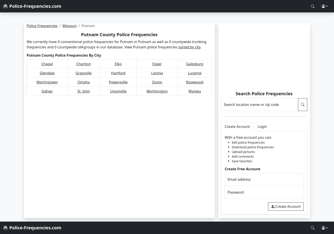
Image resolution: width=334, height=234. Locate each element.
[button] (324, 6)
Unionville (118, 91)
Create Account (286, 206)
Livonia (157, 73)
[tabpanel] (264, 172)
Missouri (69, 25)
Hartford (118, 73)
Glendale (47, 73)
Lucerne (194, 73)
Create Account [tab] (237, 126)
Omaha (84, 82)
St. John (83, 91)
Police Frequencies (42, 25)
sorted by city (189, 47)
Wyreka (195, 91)
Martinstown (47, 82)
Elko (118, 63)
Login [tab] (262, 126)
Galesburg (194, 63)
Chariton (83, 63)
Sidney (47, 91)
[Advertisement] (264, 58)
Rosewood (194, 82)
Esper (157, 63)
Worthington (157, 91)
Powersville (118, 82)
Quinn (157, 82)
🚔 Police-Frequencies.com (32, 6)
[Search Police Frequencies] (312, 6)
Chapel (47, 63)
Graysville (83, 73)
